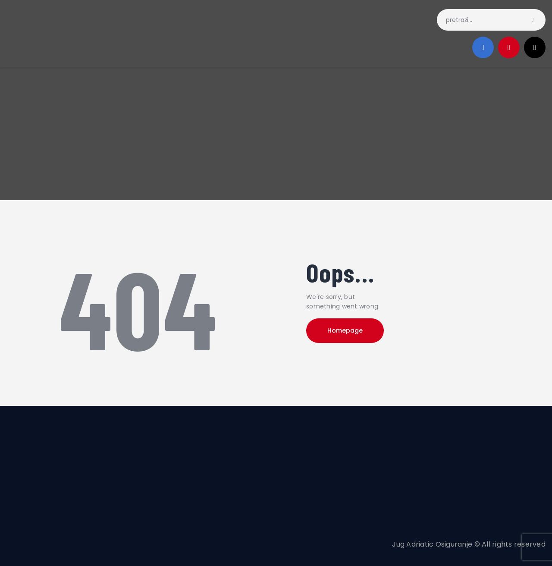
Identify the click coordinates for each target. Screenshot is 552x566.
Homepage (345, 330)
